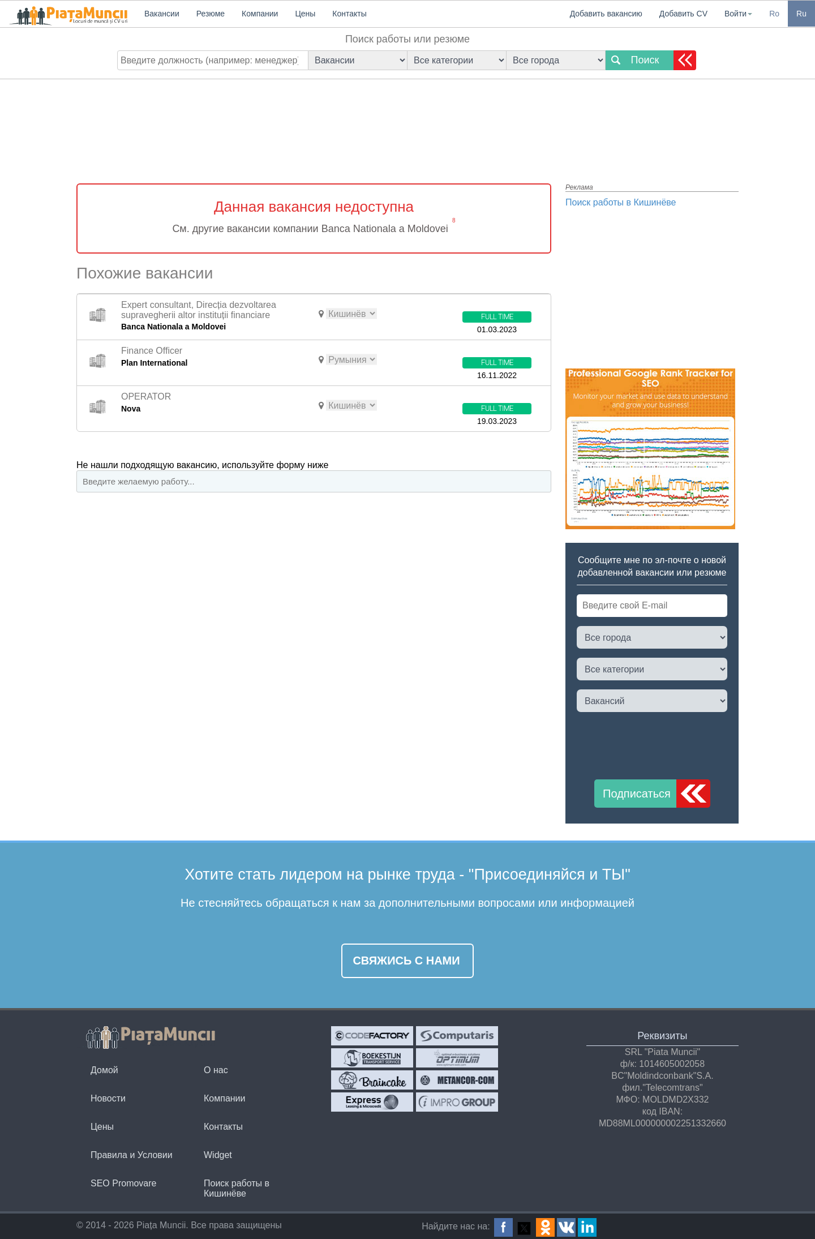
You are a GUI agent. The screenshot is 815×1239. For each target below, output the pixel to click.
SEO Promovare (123, 1183)
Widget (218, 1155)
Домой (104, 1070)
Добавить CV (683, 13)
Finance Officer (151, 350)
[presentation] (663, 743)
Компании (225, 1098)
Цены (102, 1126)
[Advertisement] (407, 121)
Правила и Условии (132, 1155)
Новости (108, 1098)
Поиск (645, 60)
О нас (216, 1070)
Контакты (223, 1126)
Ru (801, 13)
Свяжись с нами (406, 960)
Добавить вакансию (606, 13)
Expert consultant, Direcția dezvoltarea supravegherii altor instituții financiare (198, 310)
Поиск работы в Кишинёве (620, 202)
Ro (774, 13)
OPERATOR (146, 396)
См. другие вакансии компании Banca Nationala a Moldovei (310, 228)
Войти (738, 13)
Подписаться (637, 793)
